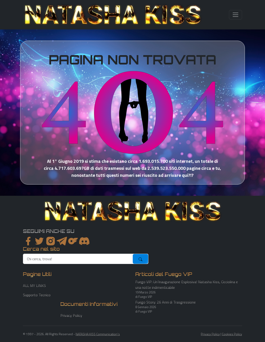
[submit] (140, 259)
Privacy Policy (71, 315)
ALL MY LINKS (34, 285)
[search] (78, 259)
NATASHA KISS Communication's (98, 333)
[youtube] (84, 241)
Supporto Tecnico (37, 295)
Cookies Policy (232, 333)
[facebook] (28, 241)
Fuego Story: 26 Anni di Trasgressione (165, 302)
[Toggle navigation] (235, 14)
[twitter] (39, 241)
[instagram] (50, 241)
